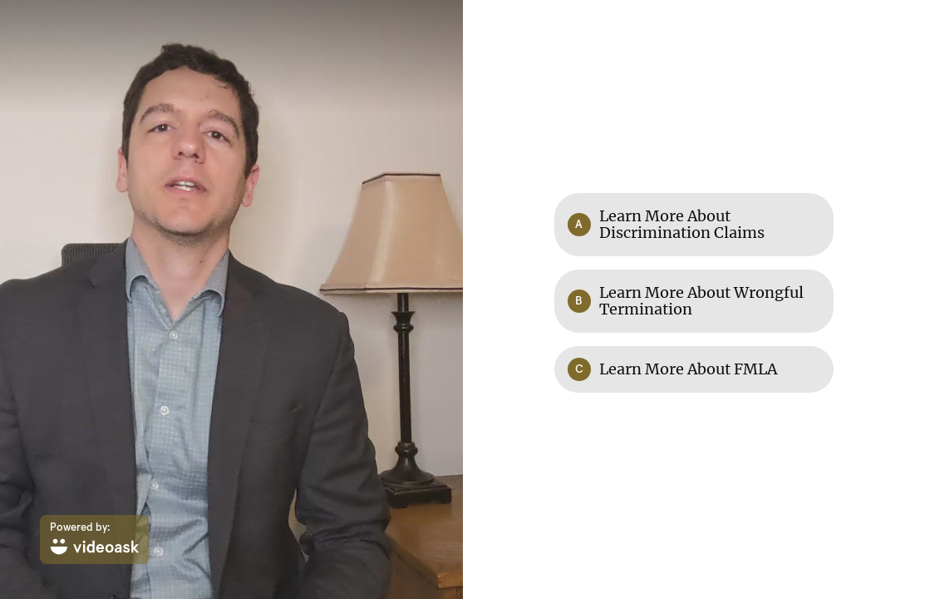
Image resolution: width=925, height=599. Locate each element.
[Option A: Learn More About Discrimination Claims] (694, 224)
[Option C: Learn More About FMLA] (694, 369)
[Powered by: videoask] (95, 539)
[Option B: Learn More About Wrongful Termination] (694, 301)
